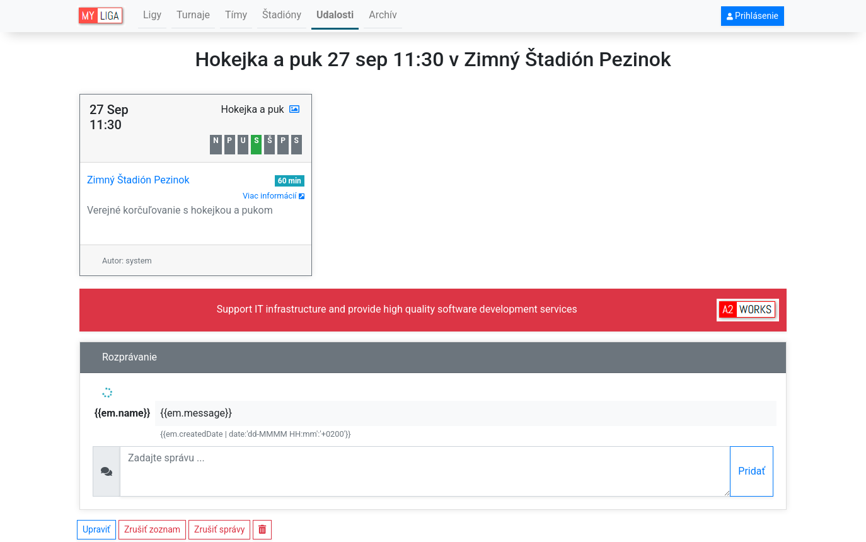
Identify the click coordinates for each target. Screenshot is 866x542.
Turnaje (193, 15)
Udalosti (335, 15)
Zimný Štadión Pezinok (138, 180)
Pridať (751, 471)
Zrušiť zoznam (152, 529)
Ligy (152, 15)
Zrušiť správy (219, 529)
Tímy (236, 15)
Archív (383, 15)
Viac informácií (273, 195)
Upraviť (96, 529)
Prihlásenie (752, 16)
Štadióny (281, 15)
